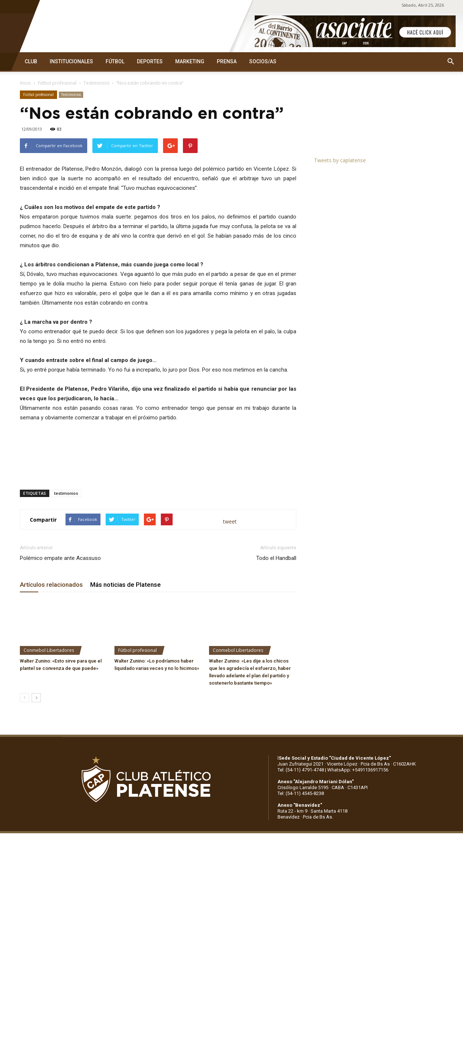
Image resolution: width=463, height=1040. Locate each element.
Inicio (25, 83)
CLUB (31, 61)
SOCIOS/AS (262, 61)
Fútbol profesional (57, 83)
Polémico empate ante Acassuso (60, 558)
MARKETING (189, 61)
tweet (230, 521)
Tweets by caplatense (340, 160)
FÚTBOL (115, 61)
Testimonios (96, 83)
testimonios (66, 493)
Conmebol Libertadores (49, 650)
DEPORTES (150, 61)
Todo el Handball (276, 558)
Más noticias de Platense (125, 584)
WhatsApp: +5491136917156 (357, 770)
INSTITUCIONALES (71, 61)
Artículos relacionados (51, 584)
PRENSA (227, 61)
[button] (450, 62)
